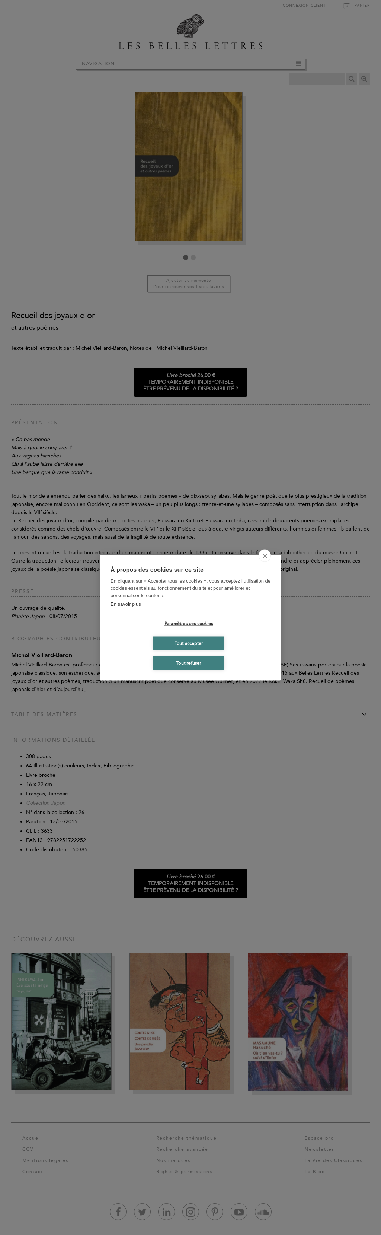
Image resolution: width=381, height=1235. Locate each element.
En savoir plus (126, 604)
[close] (265, 555)
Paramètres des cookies (188, 623)
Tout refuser (188, 663)
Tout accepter (189, 643)
